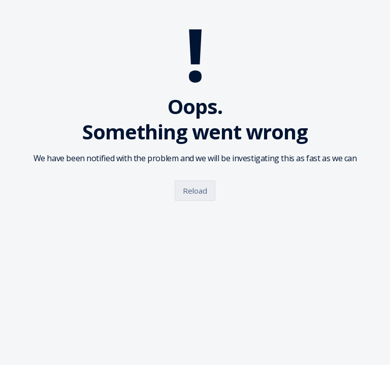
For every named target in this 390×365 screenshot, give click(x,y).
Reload (195, 191)
